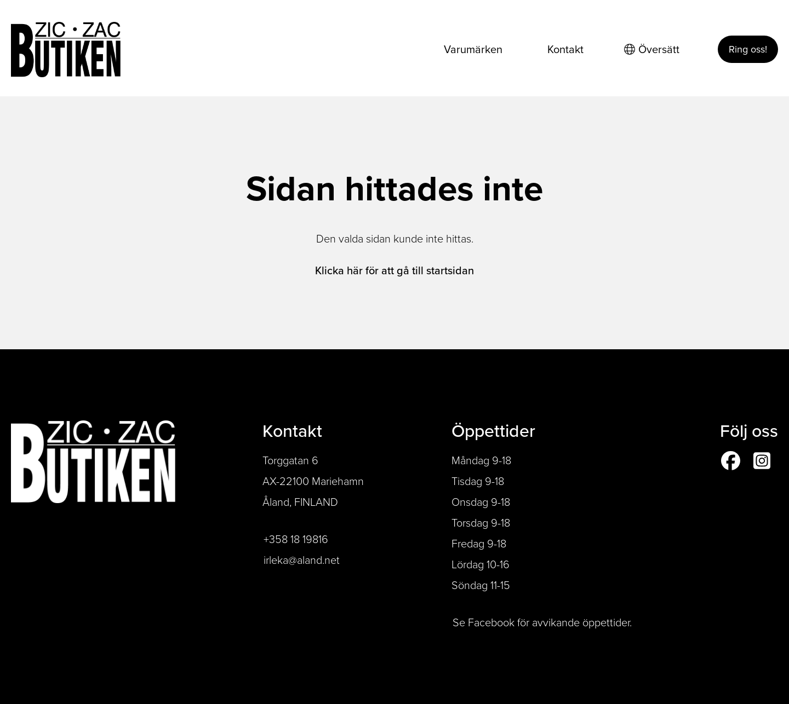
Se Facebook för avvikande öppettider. (542, 622)
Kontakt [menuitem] (565, 49)
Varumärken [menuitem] (473, 49)
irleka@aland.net (302, 560)
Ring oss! (748, 49)
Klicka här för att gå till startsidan (394, 270)
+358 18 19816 (296, 539)
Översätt (651, 49)
